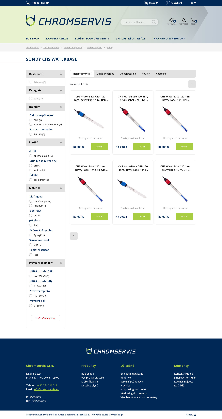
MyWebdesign (116, 414)
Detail (99, 146)
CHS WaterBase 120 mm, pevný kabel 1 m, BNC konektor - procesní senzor (175, 98)
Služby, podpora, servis (92, 38)
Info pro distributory (168, 38)
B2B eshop (87, 373)
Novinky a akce (57, 38)
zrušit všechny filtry (45, 318)
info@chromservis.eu (46, 389)
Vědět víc (125, 377)
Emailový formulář (185, 377)
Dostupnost (36, 74)
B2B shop (32, 38)
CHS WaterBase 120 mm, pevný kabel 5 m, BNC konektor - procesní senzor (133, 98)
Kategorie (35, 90)
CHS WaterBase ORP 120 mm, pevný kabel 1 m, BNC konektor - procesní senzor (90, 98)
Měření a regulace (73, 47)
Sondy (110, 47)
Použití (33, 142)
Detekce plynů (89, 385)
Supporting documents (134, 389)
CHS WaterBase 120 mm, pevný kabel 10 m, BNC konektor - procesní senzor (175, 168)
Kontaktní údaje (183, 373)
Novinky (125, 385)
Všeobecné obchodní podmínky (138, 397)
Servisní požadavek (131, 381)
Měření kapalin (94, 47)
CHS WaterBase (51, 47)
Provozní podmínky (41, 262)
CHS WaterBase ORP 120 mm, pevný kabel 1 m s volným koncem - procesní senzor (133, 168)
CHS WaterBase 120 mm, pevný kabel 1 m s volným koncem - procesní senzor (90, 168)
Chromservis (32, 47)
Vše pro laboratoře (92, 377)
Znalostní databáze (130, 38)
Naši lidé (179, 385)
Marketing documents (133, 393)
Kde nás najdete (183, 381)
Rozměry (34, 106)
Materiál (34, 188)
